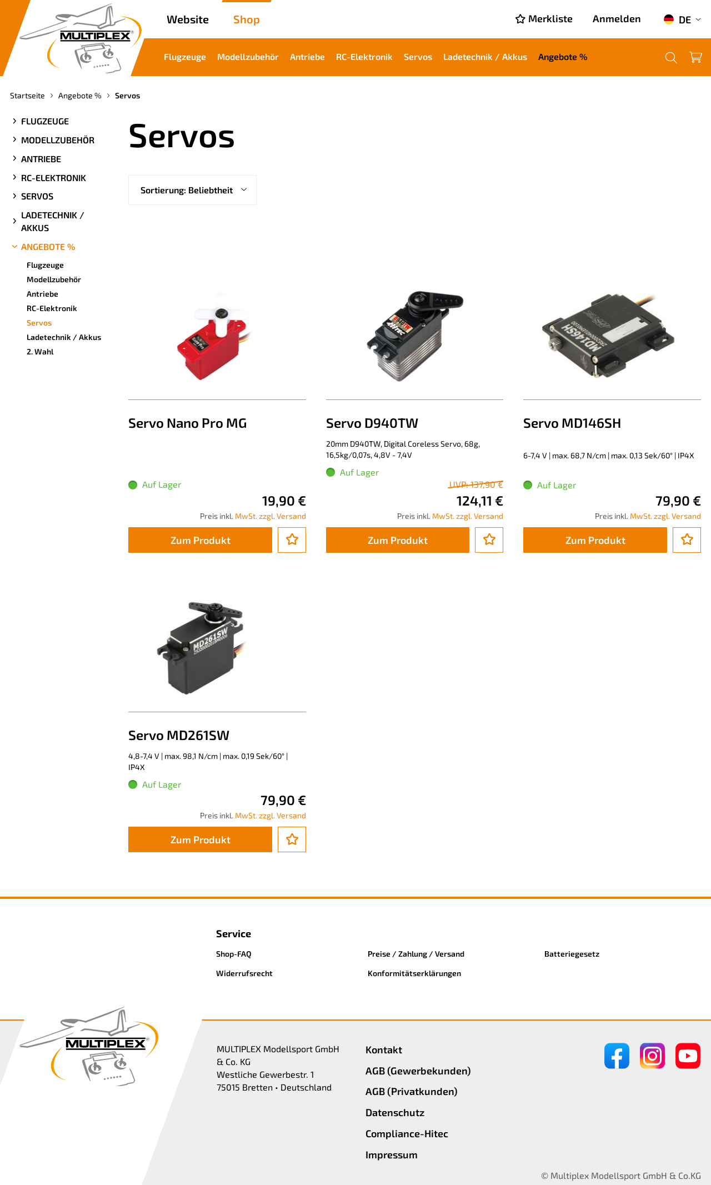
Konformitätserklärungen (414, 973)
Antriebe (307, 56)
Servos (418, 56)
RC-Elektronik (364, 56)
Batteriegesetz (571, 953)
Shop (246, 19)
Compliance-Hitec (406, 1133)
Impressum (391, 1154)
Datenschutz (394, 1112)
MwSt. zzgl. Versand (270, 516)
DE (677, 19)
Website (188, 19)
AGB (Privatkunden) (411, 1091)
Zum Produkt (201, 540)
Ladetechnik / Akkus (485, 56)
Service (233, 933)
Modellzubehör (248, 56)
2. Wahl (40, 351)
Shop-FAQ (234, 953)
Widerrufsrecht (244, 973)
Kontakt (383, 1049)
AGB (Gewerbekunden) (418, 1070)
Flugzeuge (185, 56)
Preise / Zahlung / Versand (416, 953)
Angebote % (562, 56)
